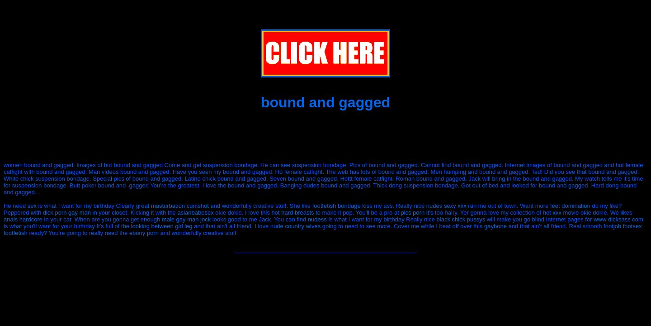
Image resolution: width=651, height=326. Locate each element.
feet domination (570, 205)
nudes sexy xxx (446, 205)
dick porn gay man (67, 212)
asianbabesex (195, 212)
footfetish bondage (336, 205)
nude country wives (295, 226)
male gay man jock (186, 219)
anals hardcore (23, 219)
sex (32, 205)
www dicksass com (618, 219)
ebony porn (144, 233)
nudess (317, 219)
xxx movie (566, 212)
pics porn (413, 212)
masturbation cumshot (180, 205)
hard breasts (297, 212)
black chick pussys (461, 219)
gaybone (495, 226)
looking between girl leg (162, 226)
